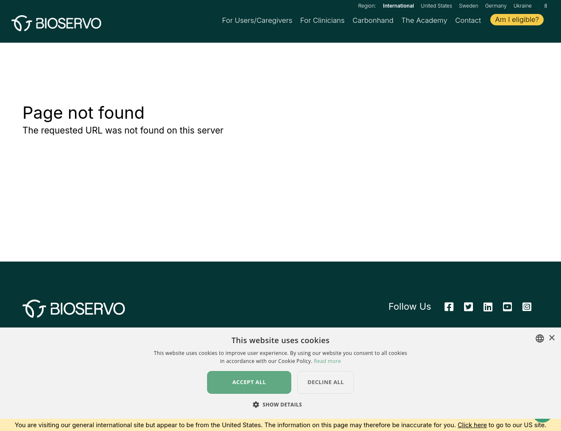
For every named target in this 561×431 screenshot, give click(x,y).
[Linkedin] (488, 309)
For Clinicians (322, 21)
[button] (280, 404)
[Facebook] (449, 309)
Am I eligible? (517, 20)
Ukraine (523, 6)
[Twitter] (468, 309)
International (398, 6)
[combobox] (540, 338)
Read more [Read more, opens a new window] (327, 361)
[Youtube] (507, 309)
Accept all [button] (249, 382)
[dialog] (280, 373)
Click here (472, 424)
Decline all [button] (325, 382)
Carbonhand (372, 21)
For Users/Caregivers (257, 21)
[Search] (545, 6)
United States (436, 6)
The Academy (424, 21)
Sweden (468, 6)
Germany (496, 6)
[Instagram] (526, 309)
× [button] (551, 338)
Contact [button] (468, 21)
